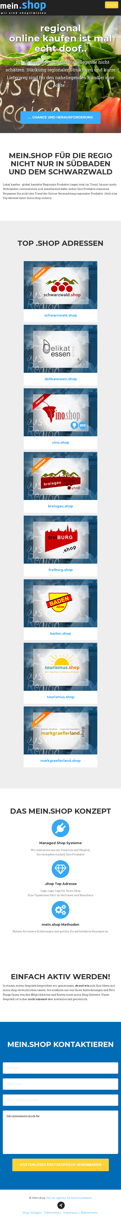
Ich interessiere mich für (60, 1132)
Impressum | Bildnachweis (80, 1212)
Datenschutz (52, 1212)
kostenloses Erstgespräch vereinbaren (60, 1165)
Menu (112, 5)
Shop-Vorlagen (32, 1212)
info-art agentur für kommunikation (69, 1198)
